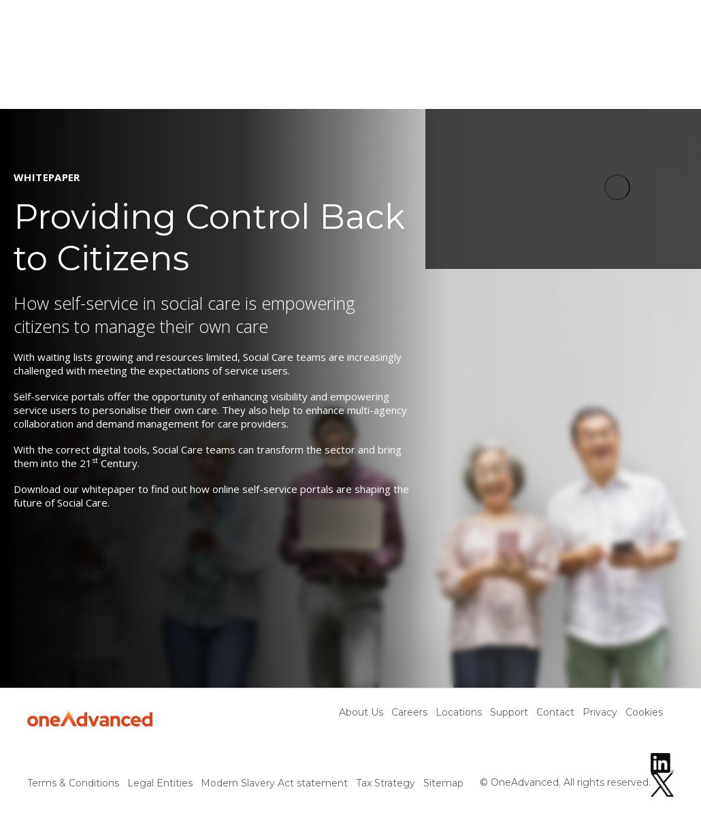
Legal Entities (160, 783)
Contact (555, 712)
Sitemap (443, 783)
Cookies (644, 712)
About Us (361, 712)
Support (509, 712)
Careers (409, 712)
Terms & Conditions (73, 783)
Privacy (600, 712)
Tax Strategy (385, 783)
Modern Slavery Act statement (274, 783)
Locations (459, 712)
